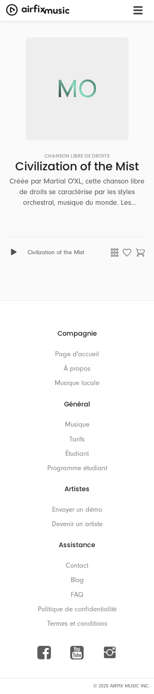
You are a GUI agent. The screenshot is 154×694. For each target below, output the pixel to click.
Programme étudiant (77, 468)
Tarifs (77, 439)
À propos (77, 368)
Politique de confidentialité (77, 609)
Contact (77, 565)
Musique (77, 424)
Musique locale (77, 383)
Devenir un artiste (77, 524)
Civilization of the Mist (56, 252)
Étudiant (77, 453)
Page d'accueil (77, 354)
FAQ (77, 595)
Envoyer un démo (77, 509)
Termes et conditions (77, 623)
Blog (77, 580)
